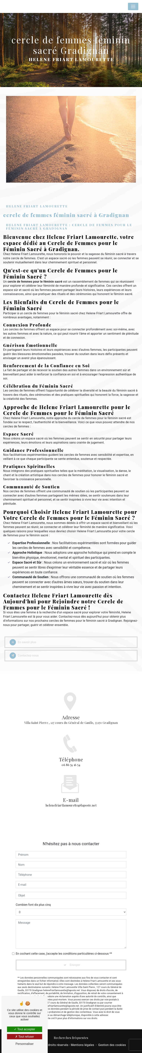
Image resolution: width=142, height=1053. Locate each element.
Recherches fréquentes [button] (71, 1037)
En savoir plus (23, 642)
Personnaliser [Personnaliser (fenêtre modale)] (25, 1043)
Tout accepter (24, 1029)
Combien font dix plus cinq (33, 899)
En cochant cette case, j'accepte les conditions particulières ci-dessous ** (64, 948)
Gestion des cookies (112, 1045)
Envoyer (75, 959)
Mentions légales (82, 1045)
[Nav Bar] (133, 6)
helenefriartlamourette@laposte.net (71, 800)
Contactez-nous (24, 655)
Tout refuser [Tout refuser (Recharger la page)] (24, 1036)
